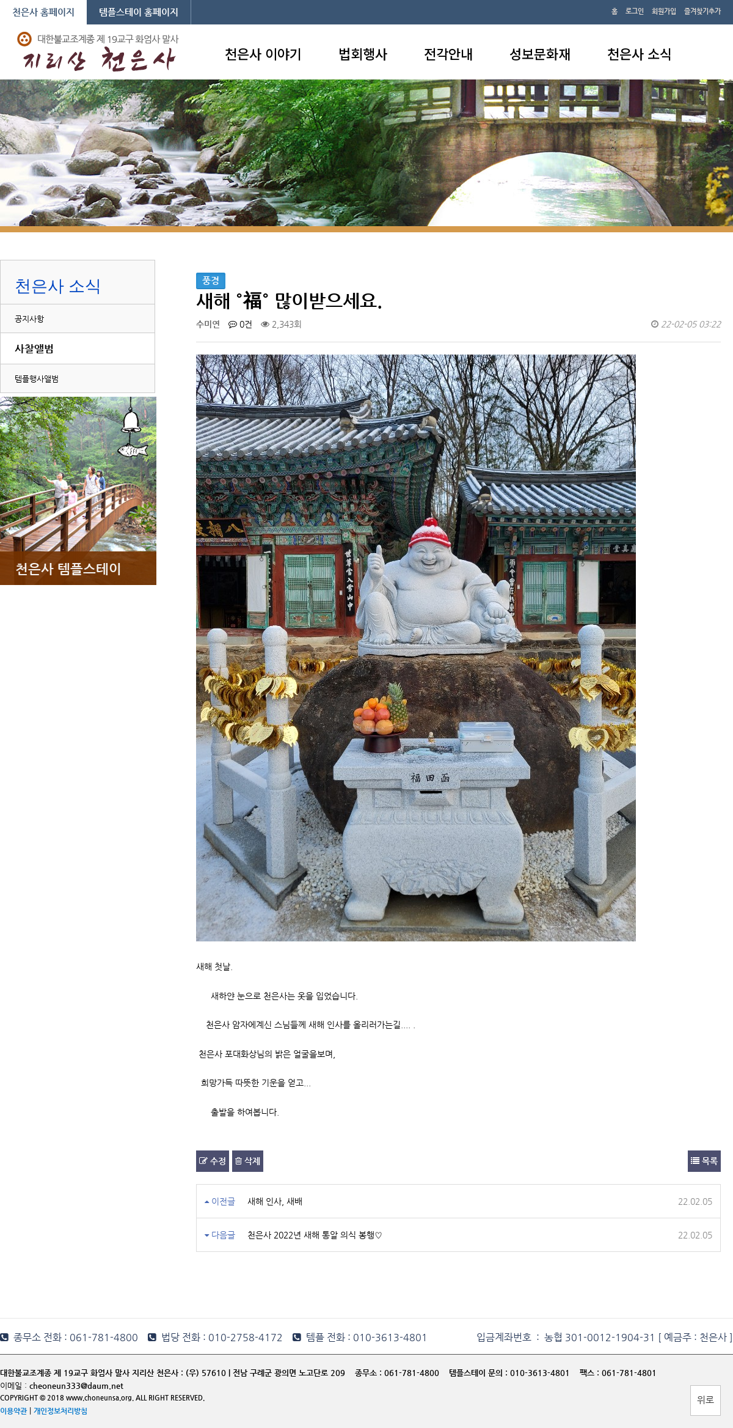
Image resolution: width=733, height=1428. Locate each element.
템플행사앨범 (37, 378)
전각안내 (448, 53)
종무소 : (369, 1372)
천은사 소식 (639, 53)
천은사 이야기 (263, 53)
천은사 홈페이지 (43, 12)
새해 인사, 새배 (274, 1201)
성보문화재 (540, 53)
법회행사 (362, 53)
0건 (240, 324)
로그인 (634, 11)
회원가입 (664, 11)
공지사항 (29, 318)
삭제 (247, 1161)
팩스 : (591, 1372)
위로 (705, 1399)
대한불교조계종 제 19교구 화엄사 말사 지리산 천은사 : (91, 1372)
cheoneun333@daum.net (76, 1385)
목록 (704, 1161)
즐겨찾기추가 (702, 11)
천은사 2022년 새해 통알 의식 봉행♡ (314, 1235)
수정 (212, 1161)
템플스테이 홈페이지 (138, 12)
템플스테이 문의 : (479, 1372)
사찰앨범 (34, 348)
